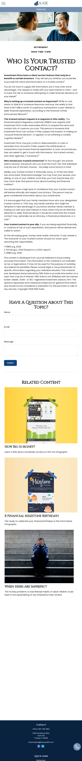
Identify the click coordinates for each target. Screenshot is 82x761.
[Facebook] (38, 746)
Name (7, 312)
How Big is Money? (20, 447)
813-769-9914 (44, 729)
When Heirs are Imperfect (26, 587)
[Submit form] (10, 363)
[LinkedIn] (42, 746)
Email (6, 326)
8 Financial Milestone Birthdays (32, 516)
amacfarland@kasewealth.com (41, 742)
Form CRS (41, 9)
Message (8, 341)
